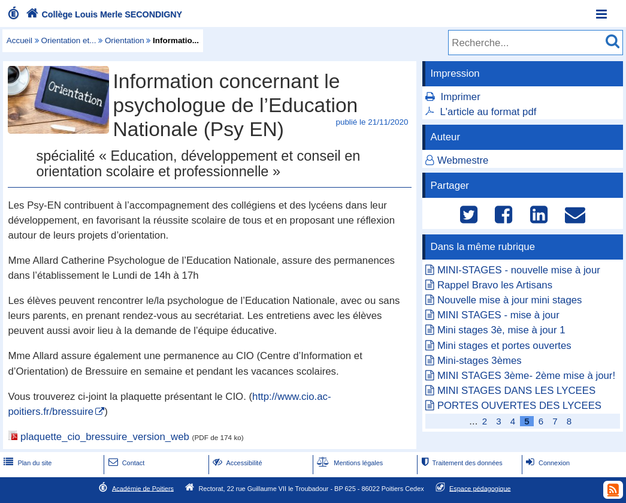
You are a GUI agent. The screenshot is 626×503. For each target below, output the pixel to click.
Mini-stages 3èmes (479, 360)
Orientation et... (68, 40)
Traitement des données (460, 462)
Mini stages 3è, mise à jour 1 (501, 330)
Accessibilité (236, 462)
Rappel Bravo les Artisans (494, 285)
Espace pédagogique (480, 488)
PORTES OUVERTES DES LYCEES (519, 405)
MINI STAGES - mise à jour (498, 315)
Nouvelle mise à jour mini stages (509, 300)
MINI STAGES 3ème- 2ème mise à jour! (526, 375)
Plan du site (26, 462)
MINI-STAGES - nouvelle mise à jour (518, 270)
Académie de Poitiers (143, 488)
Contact (125, 462)
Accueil (19, 40)
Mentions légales (348, 462)
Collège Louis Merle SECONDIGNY (102, 14)
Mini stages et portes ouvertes (504, 345)
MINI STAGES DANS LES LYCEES (516, 390)
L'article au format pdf (488, 112)
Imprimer (460, 97)
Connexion (547, 462)
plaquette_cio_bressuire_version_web (104, 436)
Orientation (124, 40)
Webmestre (463, 160)
